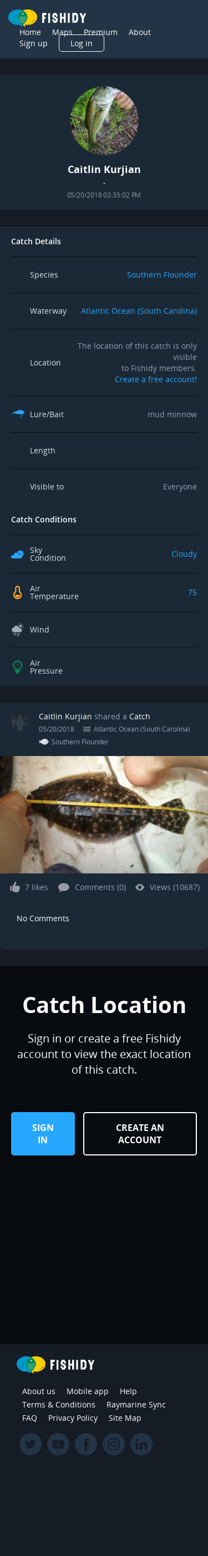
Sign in (43, 1134)
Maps (62, 32)
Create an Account (140, 1134)
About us (38, 1391)
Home (30, 32)
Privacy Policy (73, 1417)
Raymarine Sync (136, 1404)
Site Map (125, 1417)
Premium (101, 32)
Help (128, 1391)
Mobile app (88, 1391)
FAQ (29, 1417)
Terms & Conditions (58, 1404)
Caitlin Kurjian (66, 716)
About (140, 32)
